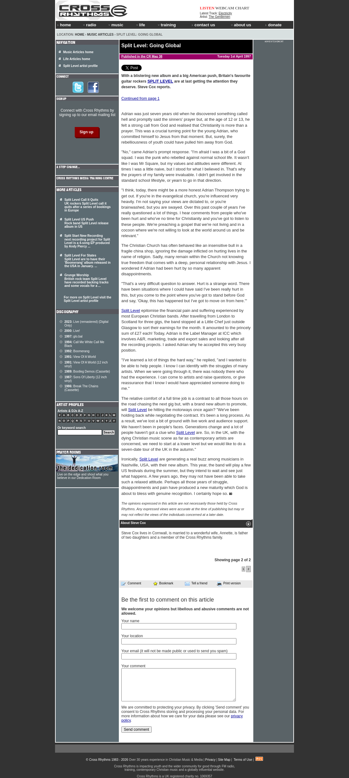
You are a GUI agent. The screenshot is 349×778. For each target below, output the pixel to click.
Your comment (133, 666)
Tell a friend (196, 583)
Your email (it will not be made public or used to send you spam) (174, 651)
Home (79, 34)
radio (89, 25)
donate (273, 25)
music (115, 25)
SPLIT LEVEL (160, 81)
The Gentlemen (219, 16)
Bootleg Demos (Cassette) (87, 371)
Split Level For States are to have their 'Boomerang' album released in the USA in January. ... (87, 261)
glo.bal (73, 336)
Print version (229, 583)
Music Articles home (78, 52)
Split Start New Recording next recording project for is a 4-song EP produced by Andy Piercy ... (87, 241)
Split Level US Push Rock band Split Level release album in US (86, 223)
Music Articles (100, 34)
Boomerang (76, 351)
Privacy (210, 759)
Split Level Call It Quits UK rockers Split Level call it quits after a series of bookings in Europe (87, 205)
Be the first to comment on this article (167, 600)
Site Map (224, 759)
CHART (242, 8)
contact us (203, 25)
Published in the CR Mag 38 (141, 56)
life (140, 25)
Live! (72, 331)
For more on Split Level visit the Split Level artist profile (87, 299)
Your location (132, 636)
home (64, 25)
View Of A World (80, 356)
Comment (131, 583)
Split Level (130, 310)
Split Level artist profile (80, 66)
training (166, 25)
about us (240, 25)
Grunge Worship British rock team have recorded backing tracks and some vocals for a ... (86, 280)
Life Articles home (76, 59)
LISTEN (207, 8)
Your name (130, 621)
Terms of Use (243, 759)
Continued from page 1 (140, 98)
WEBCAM (224, 8)
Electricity (225, 13)
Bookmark (163, 583)
